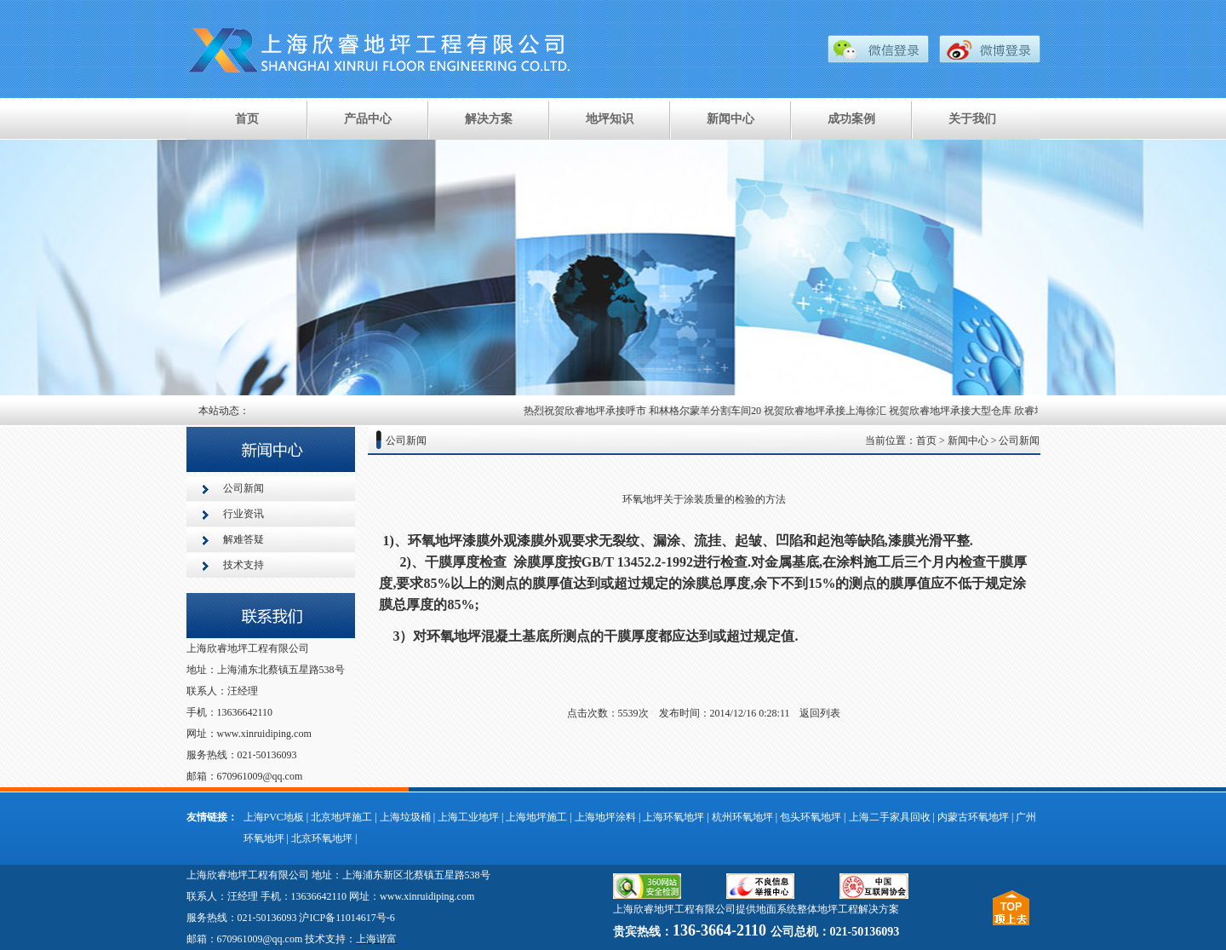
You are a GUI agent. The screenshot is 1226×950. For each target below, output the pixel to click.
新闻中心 (730, 118)
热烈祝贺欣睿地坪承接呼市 (588, 411)
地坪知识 (609, 118)
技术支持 (243, 565)
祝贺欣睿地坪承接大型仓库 (953, 411)
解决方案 (489, 118)
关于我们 (972, 118)
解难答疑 (243, 539)
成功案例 (851, 118)
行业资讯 (243, 514)
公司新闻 (243, 488)
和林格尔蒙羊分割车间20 (708, 411)
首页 (247, 118)
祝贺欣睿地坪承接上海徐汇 (828, 411)
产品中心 (368, 118)
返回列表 (819, 713)
